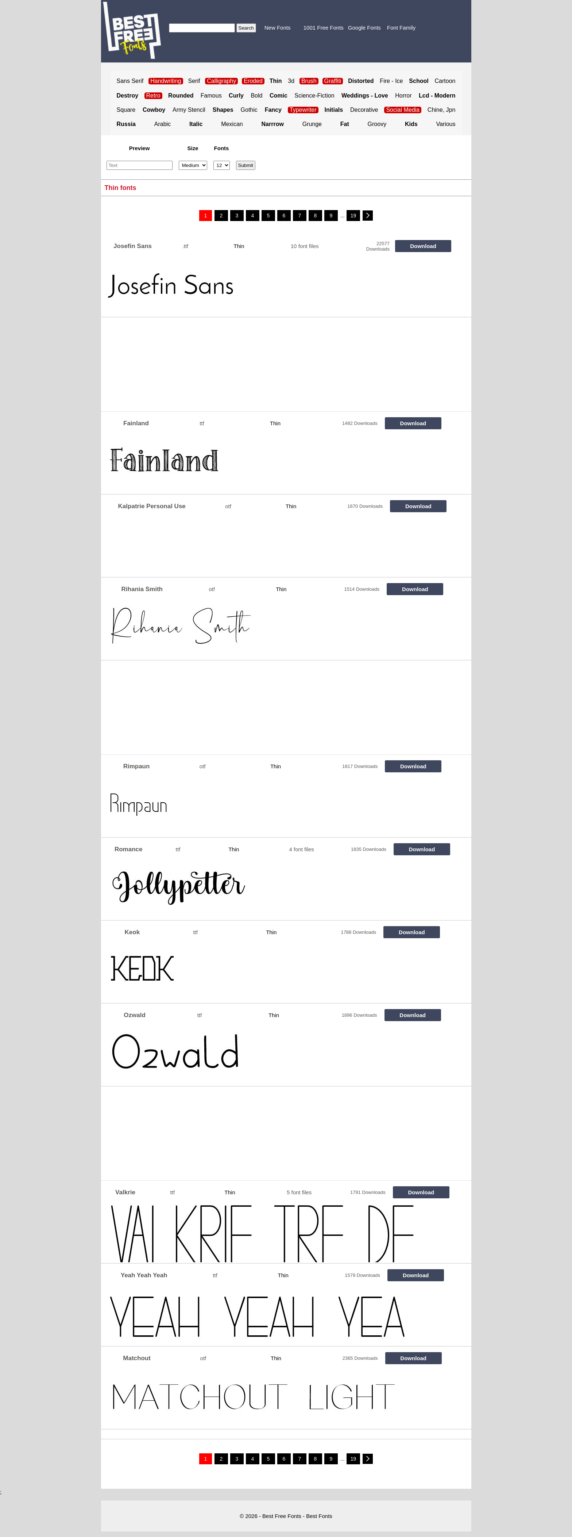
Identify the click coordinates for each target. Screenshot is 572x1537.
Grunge (312, 124)
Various (445, 124)
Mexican (232, 124)
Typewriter (303, 110)
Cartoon (445, 81)
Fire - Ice (391, 81)
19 (353, 215)
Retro (153, 95)
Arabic (162, 124)
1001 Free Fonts (324, 27)
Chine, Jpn (442, 110)
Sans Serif (130, 81)
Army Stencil (189, 110)
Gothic (249, 110)
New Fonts (277, 27)
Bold (256, 95)
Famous (211, 95)
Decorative (364, 110)
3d (291, 81)
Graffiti (332, 81)
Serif (194, 81)
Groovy (377, 124)
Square (126, 110)
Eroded (253, 81)
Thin (238, 246)
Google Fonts (364, 27)
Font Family (401, 27)
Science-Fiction (314, 95)
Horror (403, 95)
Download (423, 246)
